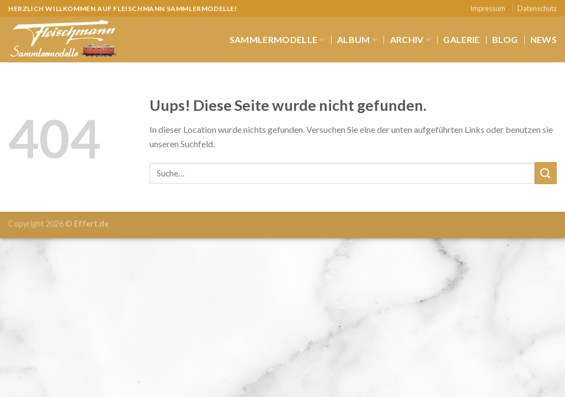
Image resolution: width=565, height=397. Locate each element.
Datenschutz (537, 8)
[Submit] (546, 173)
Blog (505, 39)
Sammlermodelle (277, 39)
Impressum (487, 8)
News (543, 39)
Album (357, 39)
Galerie (461, 39)
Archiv (410, 39)
